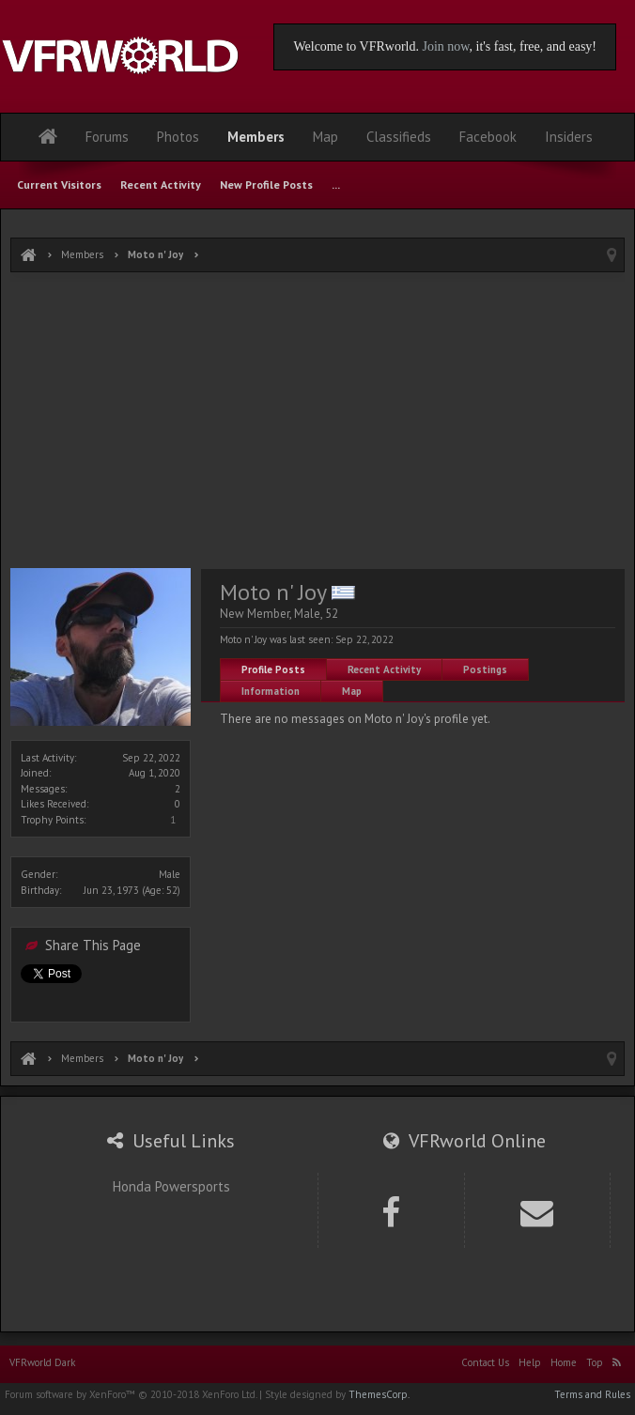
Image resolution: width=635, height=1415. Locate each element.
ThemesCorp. (379, 1394)
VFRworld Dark (42, 1362)
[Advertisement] (317, 422)
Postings (485, 669)
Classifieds (398, 137)
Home (563, 1362)
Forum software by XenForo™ (130, 1394)
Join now (445, 46)
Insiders (569, 137)
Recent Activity (384, 669)
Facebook (488, 137)
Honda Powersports (171, 1186)
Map (352, 691)
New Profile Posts (266, 184)
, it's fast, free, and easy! (533, 46)
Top (594, 1362)
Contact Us (485, 1362)
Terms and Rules (592, 1394)
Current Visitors (59, 184)
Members (256, 137)
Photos (178, 137)
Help (530, 1362)
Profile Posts (273, 669)
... (336, 184)
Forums (107, 137)
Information (270, 691)
